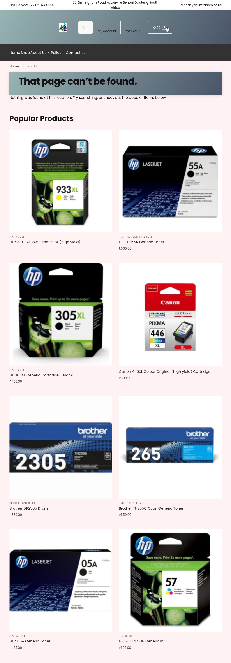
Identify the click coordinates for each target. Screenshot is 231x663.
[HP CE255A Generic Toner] (170, 178)
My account (107, 31)
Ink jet (19, 234)
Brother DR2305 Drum (28, 505)
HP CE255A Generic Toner (141, 239)
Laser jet (130, 234)
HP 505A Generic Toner (29, 638)
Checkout (132, 31)
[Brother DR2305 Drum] (60, 444)
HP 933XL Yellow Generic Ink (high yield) (44, 239)
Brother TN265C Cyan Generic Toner (151, 505)
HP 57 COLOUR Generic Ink (142, 638)
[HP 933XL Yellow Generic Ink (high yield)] (60, 178)
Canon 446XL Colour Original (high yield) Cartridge (164, 369)
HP (11, 234)
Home (14, 64)
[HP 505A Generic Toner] (60, 577)
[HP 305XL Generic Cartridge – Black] (60, 311)
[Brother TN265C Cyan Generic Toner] (170, 444)
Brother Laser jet (22, 500)
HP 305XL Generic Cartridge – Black (41, 372)
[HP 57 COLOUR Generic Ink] (170, 577)
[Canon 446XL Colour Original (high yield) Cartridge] (170, 311)
